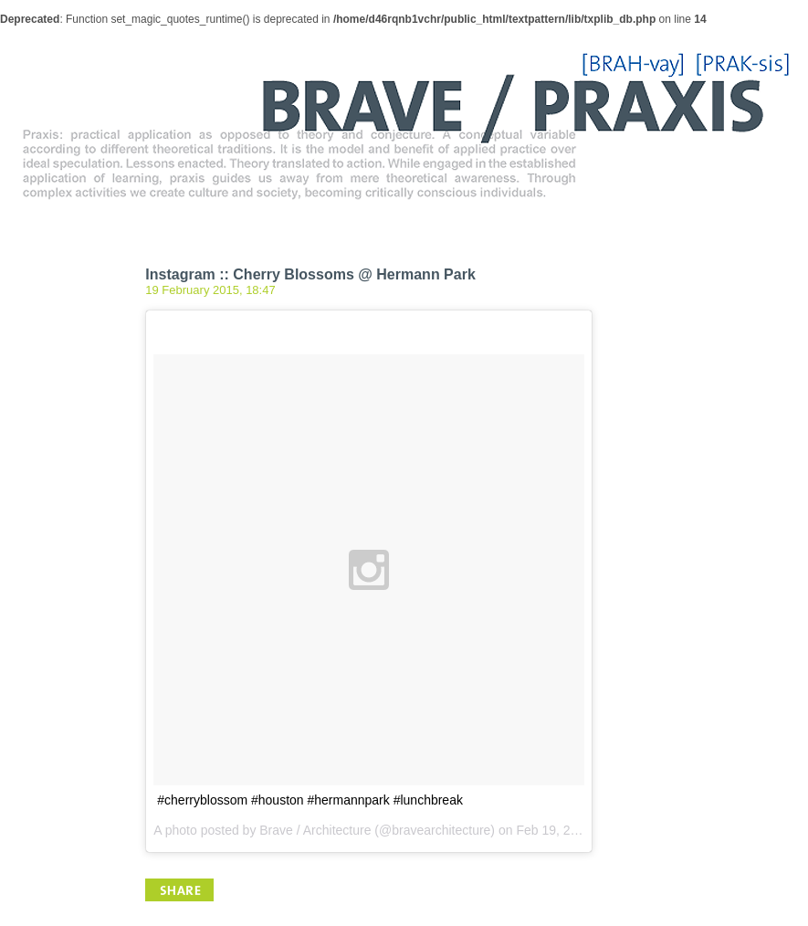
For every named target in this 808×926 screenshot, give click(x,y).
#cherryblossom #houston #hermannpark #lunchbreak (310, 800)
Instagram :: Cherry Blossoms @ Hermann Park (310, 274)
